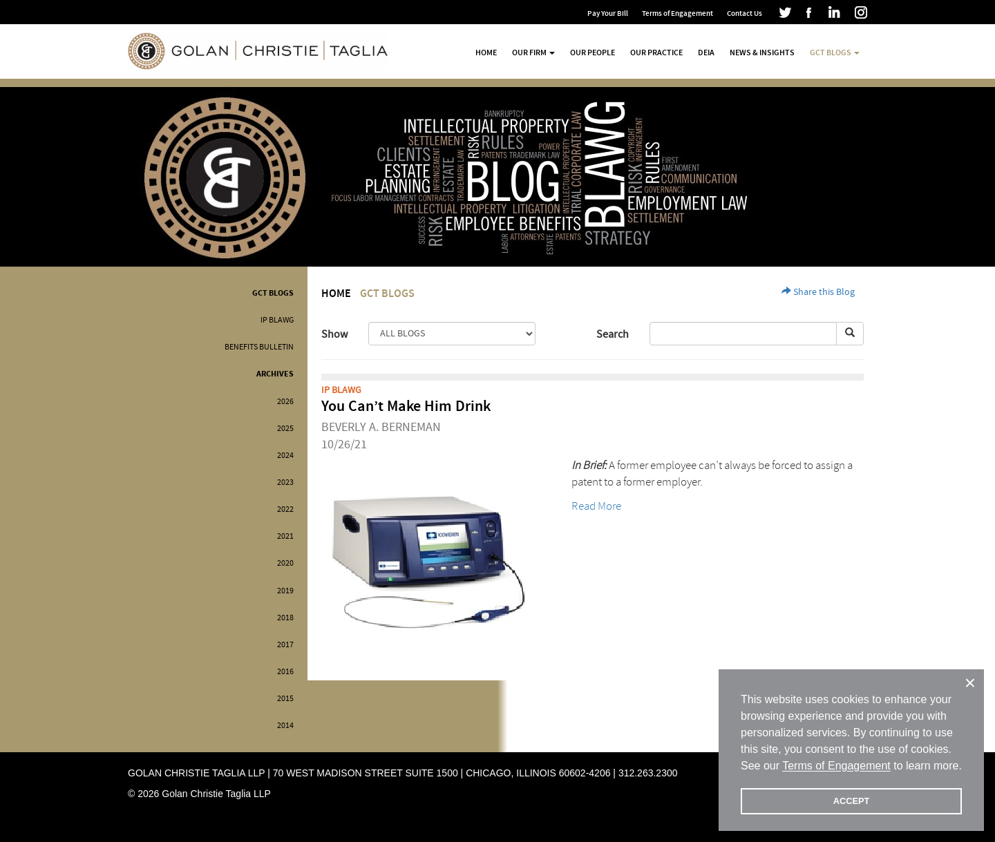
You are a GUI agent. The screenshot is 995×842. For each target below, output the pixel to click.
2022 (285, 509)
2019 (285, 591)
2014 (285, 725)
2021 (285, 536)
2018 (285, 618)
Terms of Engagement (677, 13)
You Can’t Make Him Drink (406, 406)
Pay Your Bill (607, 13)
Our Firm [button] (533, 52)
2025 (285, 428)
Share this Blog (818, 292)
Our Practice (656, 52)
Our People (592, 52)
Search (612, 334)
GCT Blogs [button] (835, 52)
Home (486, 52)
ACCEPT (851, 801)
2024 (285, 455)
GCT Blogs (273, 293)
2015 (285, 698)
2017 (285, 645)
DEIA (706, 52)
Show (334, 334)
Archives (275, 374)
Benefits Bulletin (259, 347)
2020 (285, 563)
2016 (285, 672)
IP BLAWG (277, 320)
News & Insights (762, 52)
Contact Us (744, 13)
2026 (285, 401)
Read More (596, 506)
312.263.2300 (648, 772)
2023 (285, 482)
